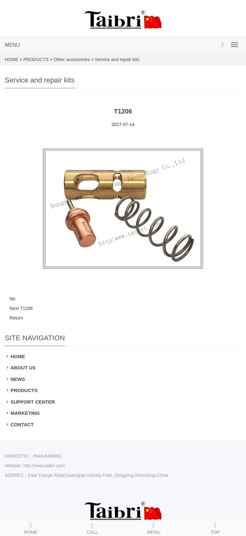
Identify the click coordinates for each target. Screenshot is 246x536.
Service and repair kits (117, 59)
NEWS (18, 379)
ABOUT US (23, 367)
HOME (11, 59)
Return (16, 317)
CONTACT (22, 424)
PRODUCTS (36, 59)
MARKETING (25, 413)
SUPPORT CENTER (33, 402)
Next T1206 (21, 308)
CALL (92, 528)
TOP (215, 528)
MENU (12, 45)
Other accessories (72, 59)
